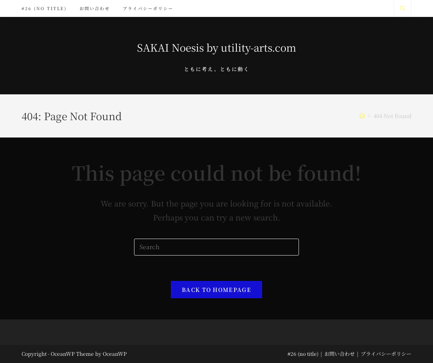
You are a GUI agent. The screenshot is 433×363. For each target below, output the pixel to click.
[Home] (362, 116)
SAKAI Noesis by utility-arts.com (216, 47)
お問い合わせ (339, 353)
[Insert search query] (216, 247)
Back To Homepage (216, 290)
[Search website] (402, 8)
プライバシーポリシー (386, 353)
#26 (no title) (303, 353)
